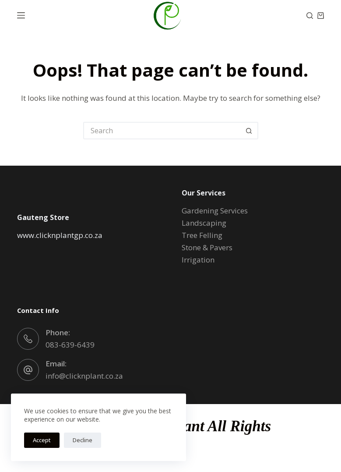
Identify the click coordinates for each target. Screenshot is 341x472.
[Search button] (249, 130)
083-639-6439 (70, 345)
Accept (42, 440)
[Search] (309, 15)
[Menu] (21, 15)
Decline (82, 440)
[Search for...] (162, 130)
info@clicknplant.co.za (84, 376)
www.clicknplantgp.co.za (59, 235)
